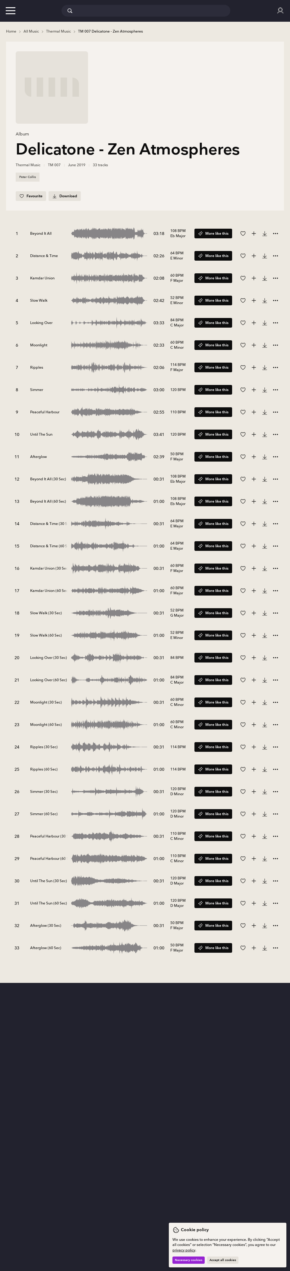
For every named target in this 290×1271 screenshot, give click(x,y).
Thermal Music (28, 165)
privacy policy (183, 1250)
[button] (10, 10)
